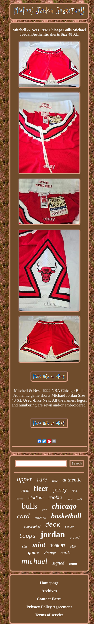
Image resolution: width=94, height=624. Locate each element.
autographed (32, 526)
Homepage (49, 583)
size (25, 546)
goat (44, 509)
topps (27, 536)
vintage (50, 552)
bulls (29, 506)
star (73, 546)
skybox (69, 526)
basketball (66, 516)
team (73, 563)
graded (74, 537)
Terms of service (49, 615)
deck (52, 525)
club (74, 491)
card (23, 516)
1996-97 (57, 545)
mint (38, 544)
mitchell (40, 518)
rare (42, 479)
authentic (72, 480)
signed (58, 562)
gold (80, 499)
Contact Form (49, 599)
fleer (41, 488)
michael (34, 561)
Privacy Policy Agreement (49, 607)
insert (69, 499)
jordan (52, 534)
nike (55, 481)
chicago (64, 506)
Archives (49, 591)
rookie (55, 497)
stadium (36, 497)
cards (65, 552)
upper (24, 479)
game (33, 552)
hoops (20, 498)
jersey (60, 489)
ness (25, 490)
